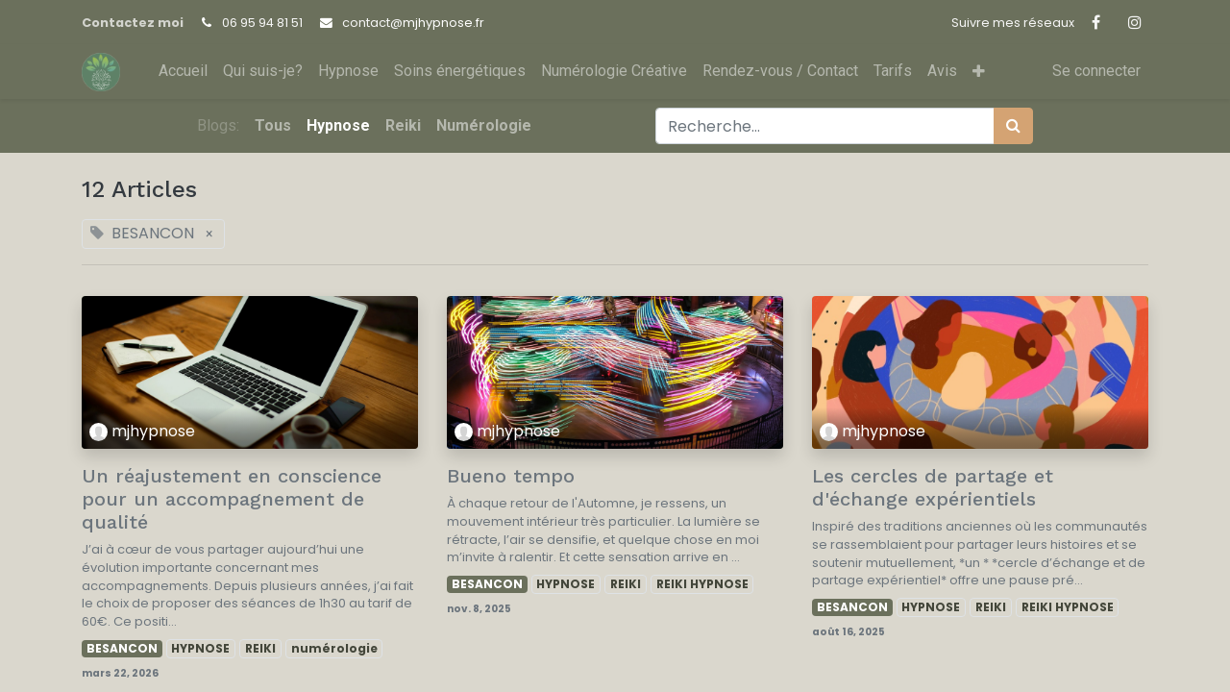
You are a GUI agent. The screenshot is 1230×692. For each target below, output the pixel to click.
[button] (979, 71)
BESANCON (122, 648)
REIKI (260, 648)
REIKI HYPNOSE (702, 584)
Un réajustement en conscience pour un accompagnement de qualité (231, 498)
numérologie (334, 648)
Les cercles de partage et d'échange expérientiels (932, 487)
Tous (273, 125)
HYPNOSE (200, 648)
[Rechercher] (1013, 126)
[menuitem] (183, 71)
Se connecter (1096, 71)
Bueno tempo (511, 475)
